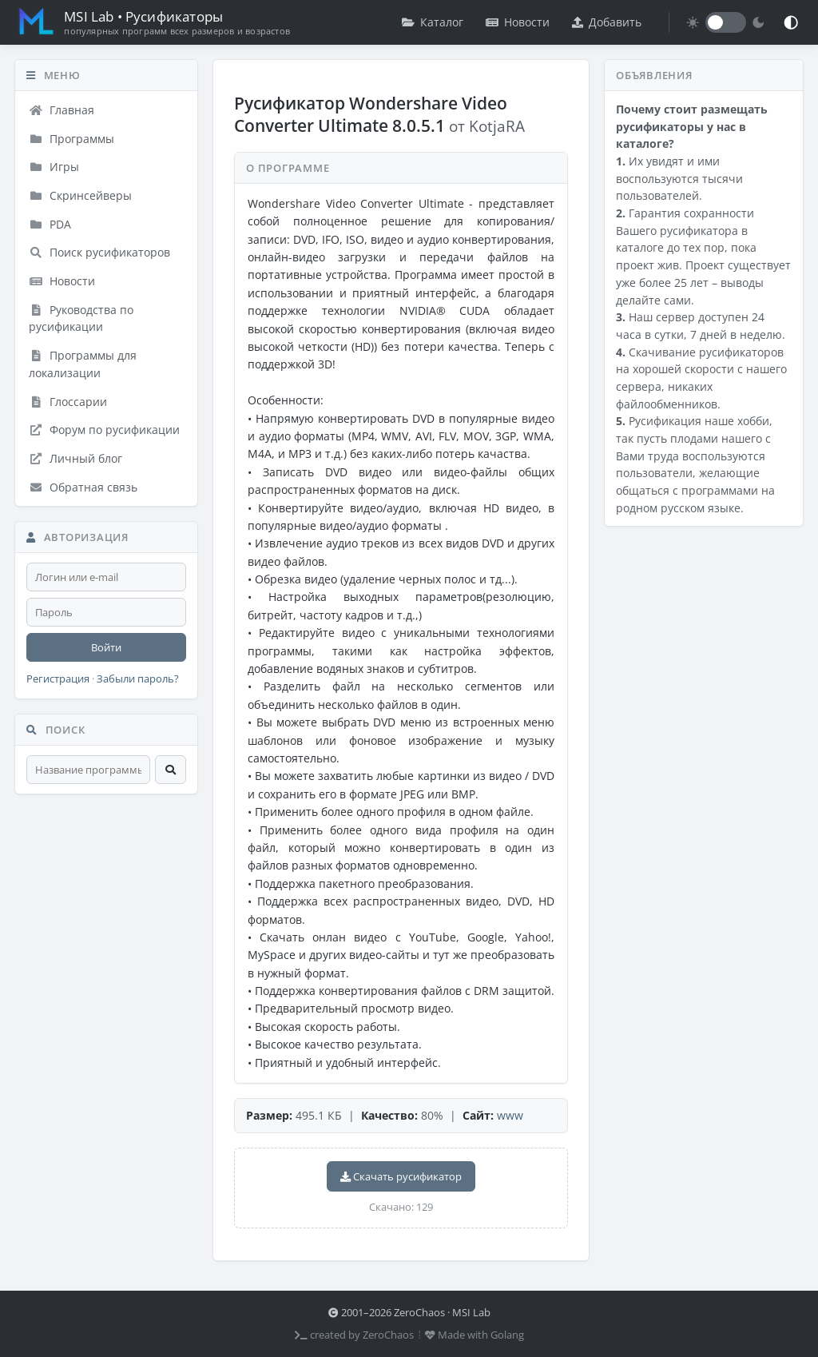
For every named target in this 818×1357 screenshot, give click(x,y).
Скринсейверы (80, 195)
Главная (61, 109)
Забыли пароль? (138, 679)
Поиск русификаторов (99, 252)
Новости (518, 22)
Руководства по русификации (81, 318)
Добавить (606, 22)
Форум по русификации (104, 429)
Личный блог (75, 458)
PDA (50, 224)
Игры (54, 166)
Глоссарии (68, 401)
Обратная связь (83, 487)
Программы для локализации (83, 364)
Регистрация (57, 679)
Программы (71, 138)
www (510, 1115)
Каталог (432, 22)
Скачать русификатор (401, 1176)
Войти (106, 647)
